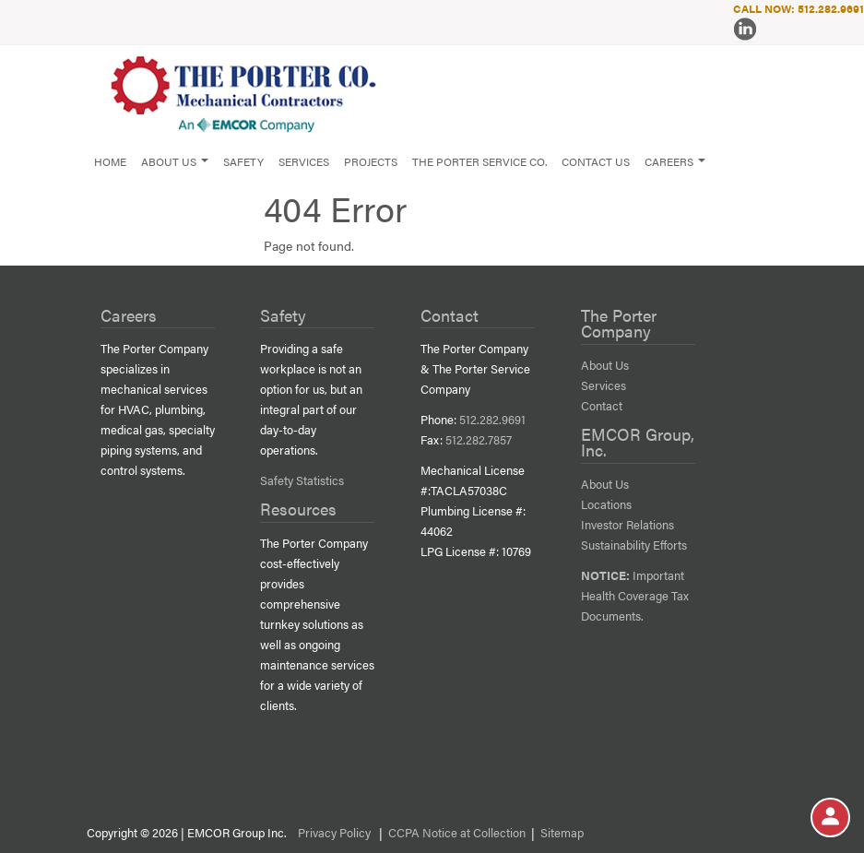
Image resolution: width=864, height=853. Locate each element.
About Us (605, 365)
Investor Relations (627, 524)
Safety (243, 161)
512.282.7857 (478, 440)
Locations (606, 504)
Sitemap (562, 832)
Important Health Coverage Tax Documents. (635, 595)
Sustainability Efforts (634, 545)
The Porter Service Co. (479, 161)
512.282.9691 (492, 419)
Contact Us (596, 161)
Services (303, 161)
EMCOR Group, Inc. (637, 442)
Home (110, 161)
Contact (601, 405)
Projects (370, 161)
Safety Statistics (302, 480)
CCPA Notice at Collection (457, 832)
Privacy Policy (334, 832)
